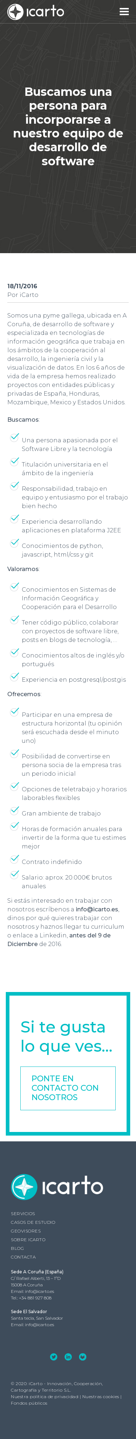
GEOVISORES (26, 1231)
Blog (17, 1248)
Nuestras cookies (100, 1396)
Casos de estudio (33, 1222)
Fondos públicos (29, 1403)
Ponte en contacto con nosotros (65, 1088)
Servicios (23, 1213)
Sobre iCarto (28, 1239)
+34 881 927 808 (35, 1297)
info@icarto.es (39, 1291)
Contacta (23, 1257)
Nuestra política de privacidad (44, 1396)
